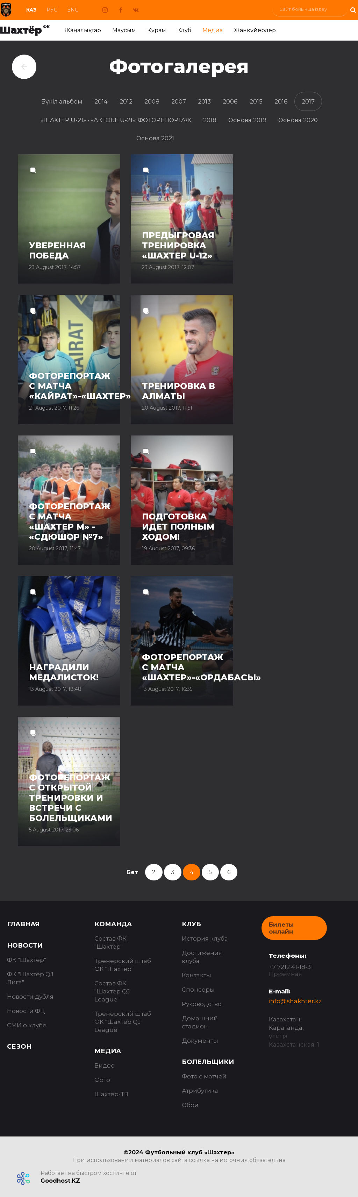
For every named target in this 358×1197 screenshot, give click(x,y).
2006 (230, 101)
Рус (51, 10)
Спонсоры (198, 989)
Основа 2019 (247, 119)
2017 (308, 101)
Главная (23, 924)
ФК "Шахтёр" (26, 959)
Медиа (212, 30)
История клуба (205, 938)
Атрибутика (200, 1090)
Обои (190, 1105)
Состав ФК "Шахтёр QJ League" (112, 991)
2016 (281, 101)
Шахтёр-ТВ (111, 1094)
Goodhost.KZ (60, 1180)
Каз (31, 10)
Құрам (156, 30)
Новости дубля (30, 996)
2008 (151, 101)
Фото (102, 1079)
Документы (200, 1040)
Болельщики (208, 1062)
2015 (256, 101)
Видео (104, 1065)
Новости (25, 945)
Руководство (202, 1003)
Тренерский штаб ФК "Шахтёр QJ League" (122, 1021)
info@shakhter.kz (295, 1001)
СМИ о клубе (26, 1025)
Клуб (184, 30)
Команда (113, 924)
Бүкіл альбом (62, 101)
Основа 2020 (298, 119)
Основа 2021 (155, 138)
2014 (101, 101)
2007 (178, 101)
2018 (209, 119)
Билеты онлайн (281, 928)
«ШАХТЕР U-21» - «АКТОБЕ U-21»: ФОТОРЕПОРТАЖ (116, 119)
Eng (73, 10)
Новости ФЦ (26, 1010)
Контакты (196, 975)
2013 (204, 101)
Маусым (124, 30)
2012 (126, 101)
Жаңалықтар (82, 30)
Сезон (19, 1046)
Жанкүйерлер (255, 30)
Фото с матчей (204, 1076)
